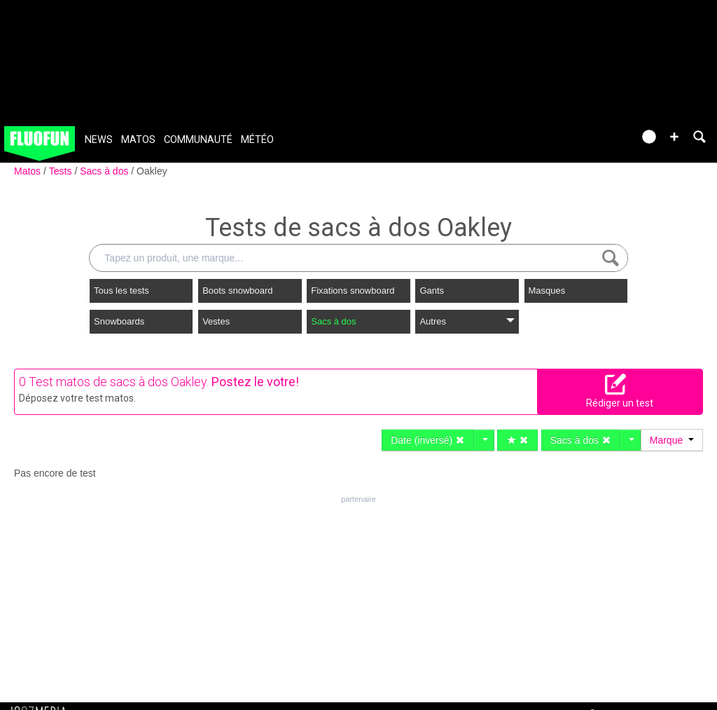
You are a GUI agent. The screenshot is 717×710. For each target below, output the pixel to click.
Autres (466, 321)
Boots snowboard (237, 290)
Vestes (216, 321)
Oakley (152, 171)
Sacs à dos (105, 171)
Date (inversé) (428, 440)
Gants (431, 290)
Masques (547, 290)
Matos (138, 140)
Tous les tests (121, 290)
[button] (674, 136)
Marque (672, 440)
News (99, 140)
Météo (257, 140)
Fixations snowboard (352, 290)
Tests (62, 171)
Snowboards (119, 321)
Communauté (198, 140)
